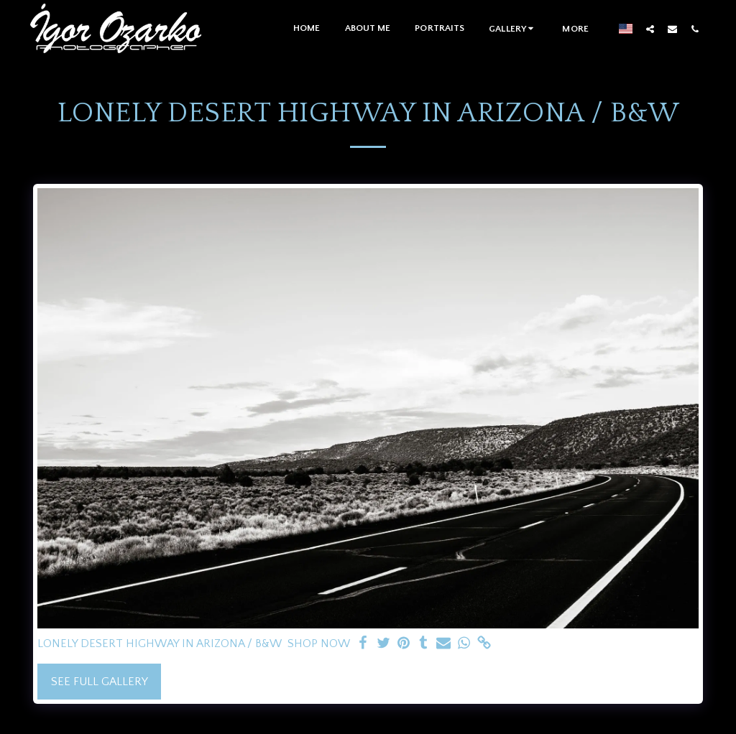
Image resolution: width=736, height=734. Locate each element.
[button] (513, 28)
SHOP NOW (319, 643)
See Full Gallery (99, 681)
